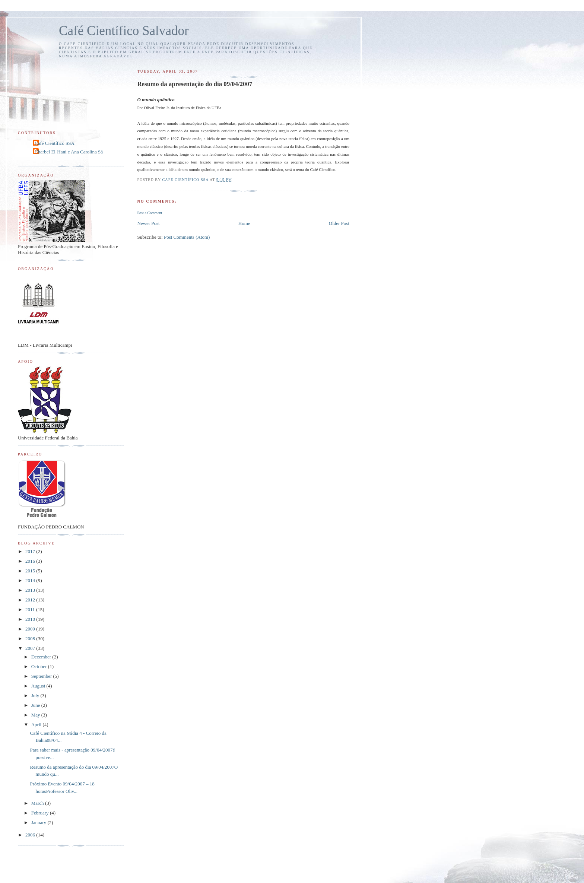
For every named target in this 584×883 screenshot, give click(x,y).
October (39, 666)
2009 (30, 629)
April (37, 724)
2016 (30, 561)
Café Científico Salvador (124, 30)
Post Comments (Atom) (187, 237)
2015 (30, 571)
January (39, 822)
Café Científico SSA (54, 143)
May (36, 715)
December (42, 657)
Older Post (339, 223)
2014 (30, 580)
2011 (30, 609)
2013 (30, 590)
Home (244, 223)
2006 (30, 835)
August (39, 686)
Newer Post (148, 223)
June (36, 705)
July (36, 695)
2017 (30, 551)
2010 (30, 619)
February (40, 813)
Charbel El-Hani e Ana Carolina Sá (69, 152)
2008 (30, 638)
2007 (30, 648)
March (38, 803)
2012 (30, 600)
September (42, 676)
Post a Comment (149, 213)
